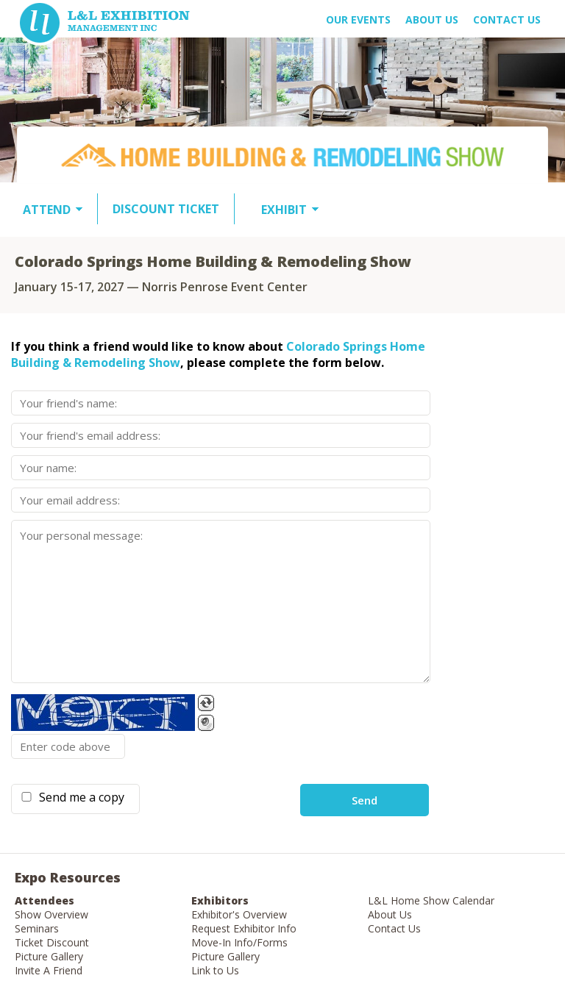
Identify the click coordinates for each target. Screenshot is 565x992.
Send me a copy (78, 797)
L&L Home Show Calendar (431, 900)
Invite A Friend (48, 970)
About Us (390, 914)
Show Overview (51, 914)
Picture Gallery (49, 956)
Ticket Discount (52, 942)
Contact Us (507, 19)
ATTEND (47, 209)
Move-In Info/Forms (239, 942)
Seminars (37, 928)
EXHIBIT (284, 209)
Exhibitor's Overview (239, 914)
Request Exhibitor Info (243, 928)
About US (431, 19)
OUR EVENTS (358, 19)
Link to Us (215, 970)
